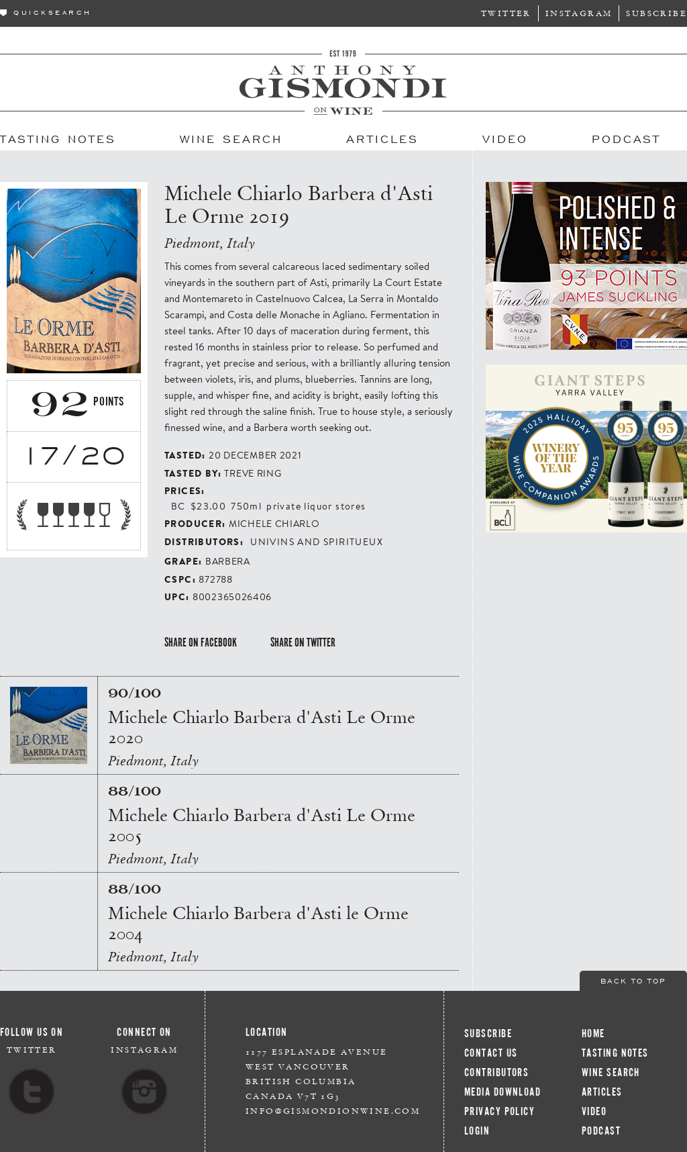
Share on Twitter (302, 642)
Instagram (579, 13)
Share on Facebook (200, 642)
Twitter (506, 13)
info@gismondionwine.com (333, 1111)
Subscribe (656, 13)
